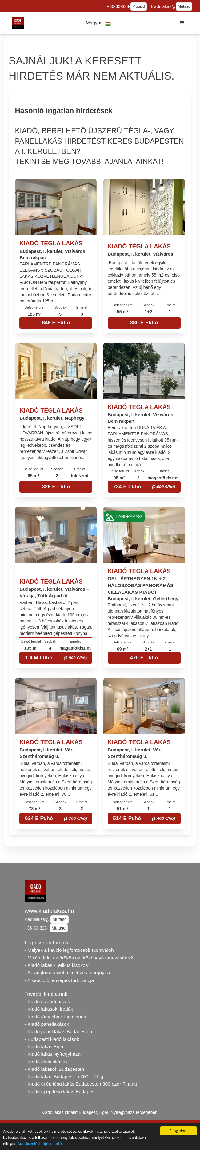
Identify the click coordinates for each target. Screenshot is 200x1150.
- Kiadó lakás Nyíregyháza (52, 1054)
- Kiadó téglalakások (46, 1061)
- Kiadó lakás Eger (44, 1046)
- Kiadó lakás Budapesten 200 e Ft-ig (64, 1076)
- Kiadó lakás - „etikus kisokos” (57, 965)
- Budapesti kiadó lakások (52, 1039)
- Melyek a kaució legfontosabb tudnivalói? (70, 950)
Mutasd (138, 6)
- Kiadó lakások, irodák (49, 1009)
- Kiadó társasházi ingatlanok (55, 1016)
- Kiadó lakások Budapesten (54, 1069)
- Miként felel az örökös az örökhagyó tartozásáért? (79, 957)
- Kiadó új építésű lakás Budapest (60, 1091)
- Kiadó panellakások (47, 1024)
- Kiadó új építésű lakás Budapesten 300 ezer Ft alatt (81, 1083)
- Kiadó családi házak (47, 1001)
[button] (98, 23)
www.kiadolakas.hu (49, 911)
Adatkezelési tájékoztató (40, 1144)
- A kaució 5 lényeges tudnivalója (59, 980)
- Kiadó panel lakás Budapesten (58, 1031)
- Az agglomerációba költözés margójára (67, 972)
